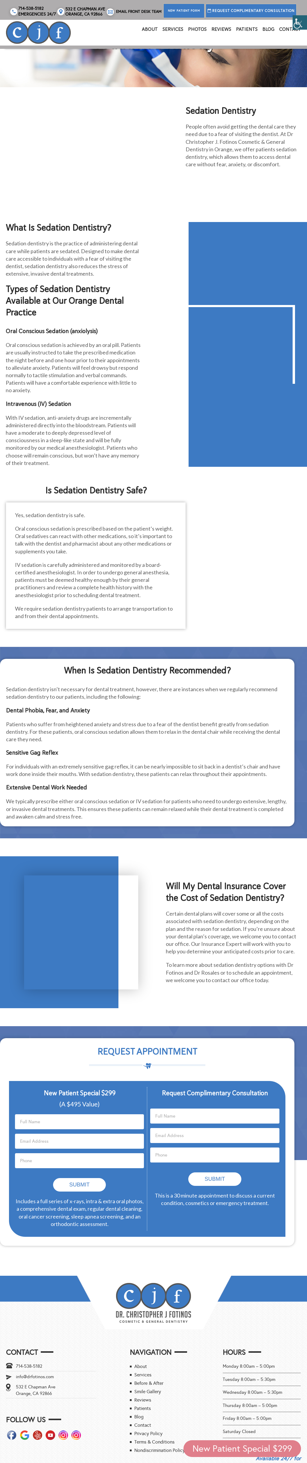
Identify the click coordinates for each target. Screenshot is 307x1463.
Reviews (142, 1356)
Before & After (148, 1340)
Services (172, 29)
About (150, 29)
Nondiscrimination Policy (159, 1407)
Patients (247, 29)
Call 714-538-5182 (278, 1436)
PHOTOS (197, 29)
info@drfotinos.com (35, 1333)
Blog (268, 29)
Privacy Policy (148, 1390)
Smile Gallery (147, 1348)
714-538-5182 (29, 1322)
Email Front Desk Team (134, 12)
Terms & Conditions (154, 1398)
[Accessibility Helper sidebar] (300, 22)
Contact (290, 29)
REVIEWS (221, 29)
